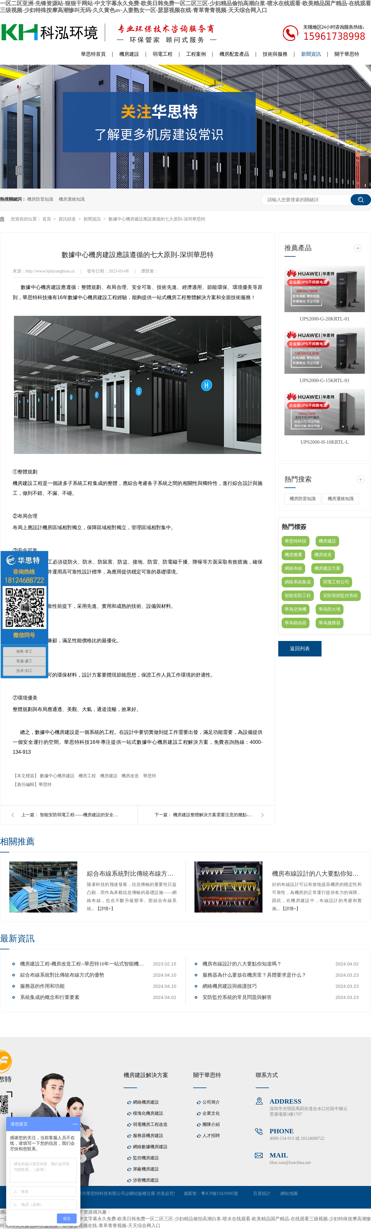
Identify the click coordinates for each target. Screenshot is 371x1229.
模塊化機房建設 (148, 1113)
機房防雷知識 (40, 199)
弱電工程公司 (336, 582)
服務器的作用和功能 (42, 986)
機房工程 (88, 776)
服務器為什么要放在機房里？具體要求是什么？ (254, 975)
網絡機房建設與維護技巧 (230, 986)
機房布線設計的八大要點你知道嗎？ (317, 873)
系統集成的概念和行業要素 (49, 997)
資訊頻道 (67, 219)
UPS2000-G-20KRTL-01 (325, 318)
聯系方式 (267, 1075)
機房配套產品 (234, 54)
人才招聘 (211, 1135)
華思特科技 (295, 541)
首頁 (47, 219)
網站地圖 (289, 1193)
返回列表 (300, 648)
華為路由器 (295, 623)
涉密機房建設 (146, 1180)
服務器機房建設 (148, 1135)
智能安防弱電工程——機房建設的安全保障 (80, 815)
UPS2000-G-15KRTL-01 (325, 380)
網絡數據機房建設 (150, 1146)
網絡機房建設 (146, 1102)
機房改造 (131, 776)
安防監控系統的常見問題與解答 (237, 997)
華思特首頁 (93, 54)
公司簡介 (211, 1102)
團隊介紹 (211, 1124)
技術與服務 (275, 54)
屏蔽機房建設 (146, 1169)
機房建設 (129, 54)
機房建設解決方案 (146, 1075)
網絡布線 (293, 568)
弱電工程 (163, 54)
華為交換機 (295, 609)
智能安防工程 (298, 595)
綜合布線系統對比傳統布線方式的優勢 (132, 873)
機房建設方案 (327, 568)
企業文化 (211, 1113)
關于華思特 (347, 54)
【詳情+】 (105, 908)
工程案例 (196, 54)
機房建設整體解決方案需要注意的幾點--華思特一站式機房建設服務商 (213, 815)
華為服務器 (329, 623)
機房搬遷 (293, 554)
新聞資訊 (311, 54)
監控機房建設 (146, 1158)
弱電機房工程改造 (150, 1124)
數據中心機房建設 (58, 776)
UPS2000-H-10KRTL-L (324, 442)
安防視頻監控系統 (340, 595)
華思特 (149, 776)
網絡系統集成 (298, 582)
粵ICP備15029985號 (219, 1193)
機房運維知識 (72, 199)
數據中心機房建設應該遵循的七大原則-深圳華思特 (157, 219)
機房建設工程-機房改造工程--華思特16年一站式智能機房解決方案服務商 (82, 963)
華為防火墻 (329, 609)
